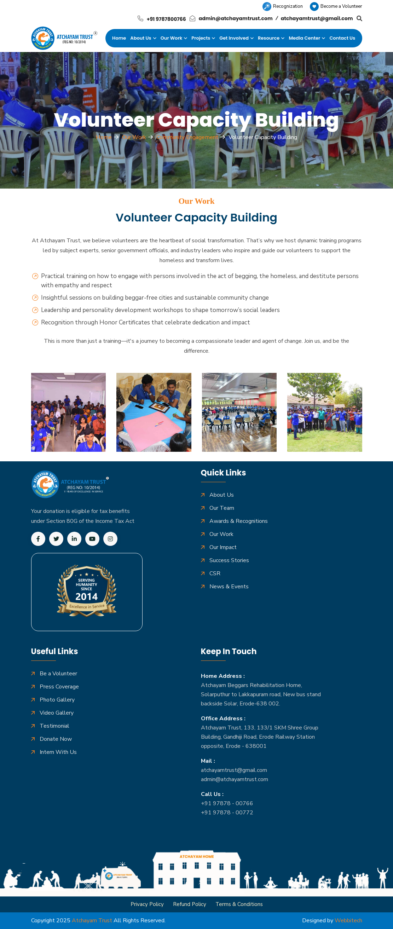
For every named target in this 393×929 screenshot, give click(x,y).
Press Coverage (59, 687)
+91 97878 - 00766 (227, 803)
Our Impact (223, 547)
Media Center (304, 38)
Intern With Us (58, 752)
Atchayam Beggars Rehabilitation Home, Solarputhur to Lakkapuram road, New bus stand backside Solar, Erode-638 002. (261, 694)
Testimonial (54, 726)
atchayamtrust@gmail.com (317, 18)
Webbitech (348, 920)
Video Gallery (57, 713)
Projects (200, 38)
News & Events (229, 586)
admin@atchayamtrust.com (236, 18)
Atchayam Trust (92, 920)
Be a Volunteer (58, 673)
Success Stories (229, 560)
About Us (140, 38)
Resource (268, 38)
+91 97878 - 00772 (227, 813)
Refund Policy (189, 904)
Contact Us (342, 38)
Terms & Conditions (239, 904)
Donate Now (56, 739)
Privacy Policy (147, 904)
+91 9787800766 (166, 19)
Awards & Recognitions (238, 521)
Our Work (172, 38)
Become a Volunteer (336, 6)
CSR (214, 573)
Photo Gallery (57, 700)
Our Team (221, 508)
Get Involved (234, 38)
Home (119, 38)
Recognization (282, 6)
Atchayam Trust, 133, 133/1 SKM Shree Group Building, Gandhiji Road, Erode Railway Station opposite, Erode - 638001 (259, 737)
